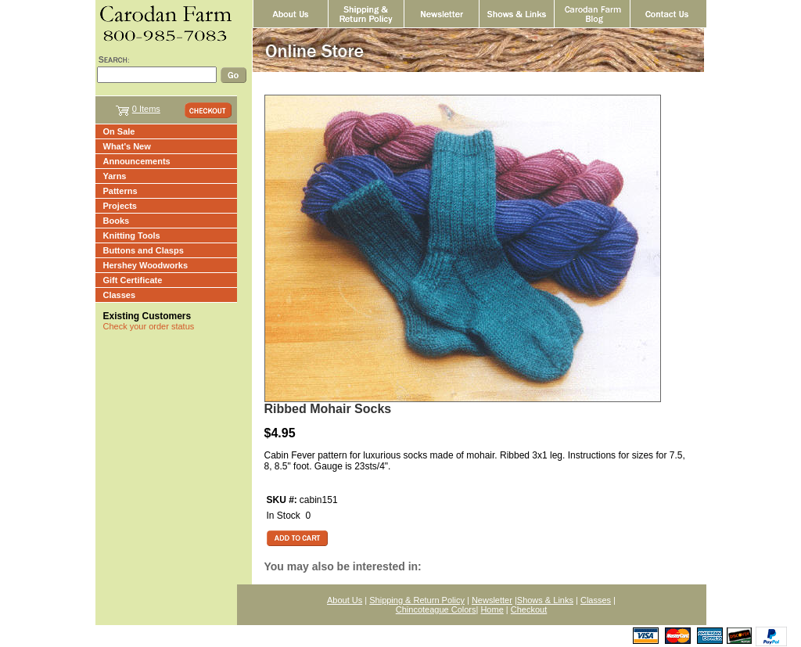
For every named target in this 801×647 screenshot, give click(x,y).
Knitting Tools (131, 235)
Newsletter (492, 600)
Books (116, 220)
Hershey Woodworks (146, 265)
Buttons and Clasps (143, 250)
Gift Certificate (133, 280)
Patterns (120, 191)
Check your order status (149, 326)
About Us (344, 600)
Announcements (137, 161)
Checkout (529, 609)
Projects (120, 205)
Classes (119, 295)
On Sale (119, 131)
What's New (127, 146)
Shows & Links (545, 600)
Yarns (115, 176)
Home (491, 609)
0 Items (146, 108)
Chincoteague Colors (436, 609)
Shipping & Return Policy (417, 600)
